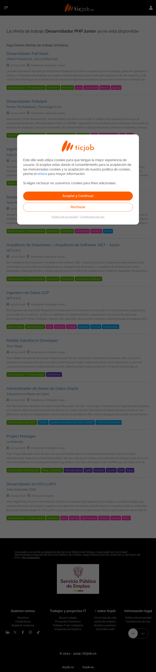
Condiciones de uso (92, 216)
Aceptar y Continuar (78, 196)
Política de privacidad (65, 216)
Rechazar (78, 207)
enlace (42, 174)
